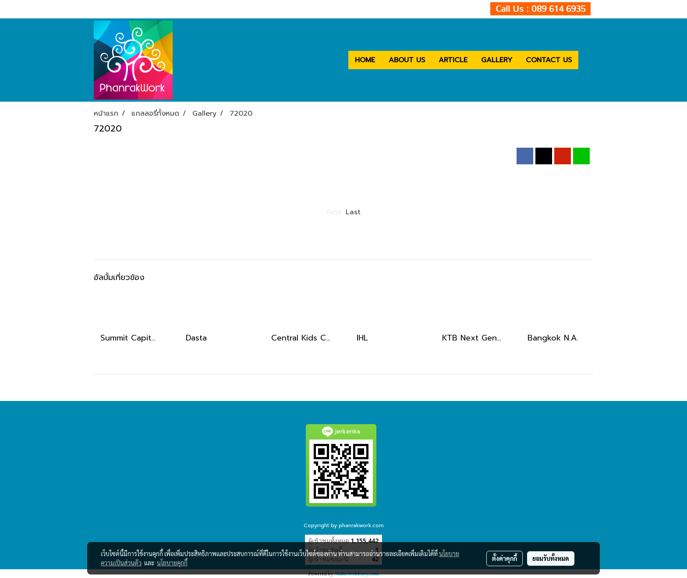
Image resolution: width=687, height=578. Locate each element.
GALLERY (496, 60)
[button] (586, 60)
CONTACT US (549, 60)
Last (353, 212)
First (334, 212)
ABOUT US (407, 60)
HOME (365, 60)
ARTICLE (453, 60)
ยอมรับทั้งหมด (550, 558)
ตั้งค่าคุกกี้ (504, 558)
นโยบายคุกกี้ (172, 563)
